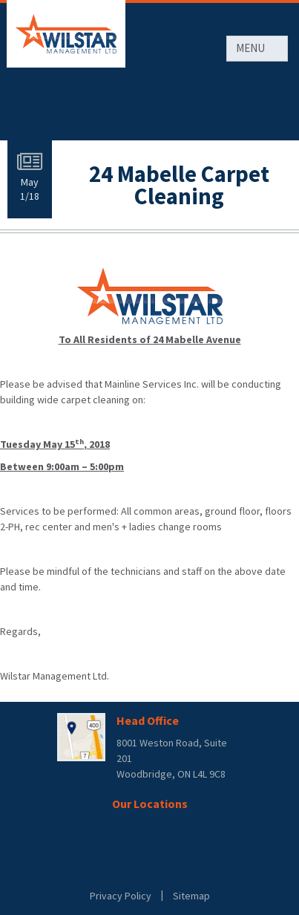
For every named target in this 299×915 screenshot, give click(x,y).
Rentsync (149, 867)
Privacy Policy (120, 895)
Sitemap (191, 895)
